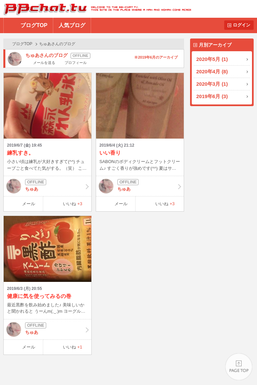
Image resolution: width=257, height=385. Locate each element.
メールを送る (44, 63)
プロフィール (76, 63)
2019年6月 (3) (212, 96)
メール (28, 203)
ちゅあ (47, 186)
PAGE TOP (239, 367)
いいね (72, 203)
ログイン (241, 24)
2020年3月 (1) (212, 84)
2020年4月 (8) (212, 71)
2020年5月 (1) (212, 59)
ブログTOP (34, 25)
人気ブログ (72, 25)
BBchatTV (95, 9)
